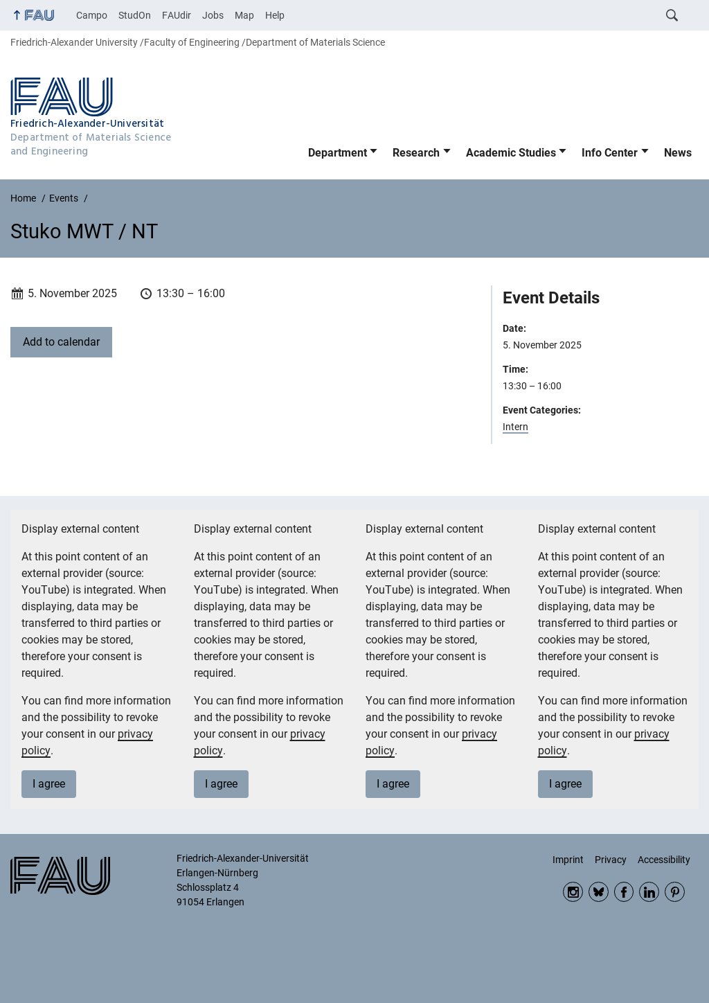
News (678, 152)
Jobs (213, 15)
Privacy (611, 859)
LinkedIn (649, 892)
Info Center (610, 152)
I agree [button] (49, 783)
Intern (515, 426)
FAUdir (176, 15)
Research (416, 152)
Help (275, 15)
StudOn (134, 15)
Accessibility (664, 859)
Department (337, 152)
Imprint (568, 859)
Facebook (624, 892)
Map (244, 15)
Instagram (573, 892)
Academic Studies (511, 152)
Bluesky (599, 892)
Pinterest (675, 892)
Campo (91, 15)
